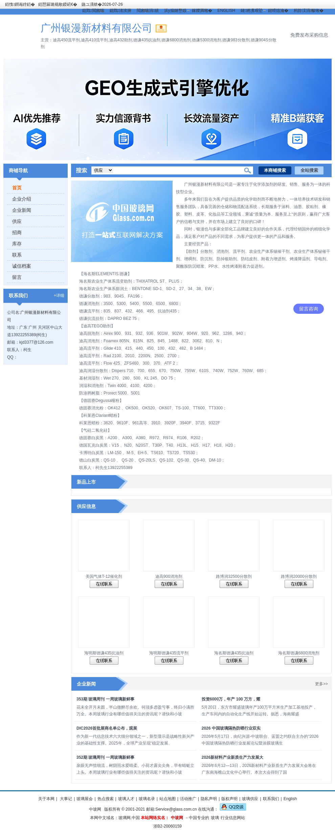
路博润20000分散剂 (298, 576)
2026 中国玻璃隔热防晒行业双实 (231, 728)
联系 (17, 255)
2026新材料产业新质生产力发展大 (233, 757)
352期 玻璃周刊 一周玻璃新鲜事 (105, 757)
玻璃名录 (147, 798)
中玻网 (95, 809)
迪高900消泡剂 (168, 576)
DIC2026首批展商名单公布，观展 (106, 728)
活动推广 (188, 798)
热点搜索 (105, 798)
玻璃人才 (126, 798)
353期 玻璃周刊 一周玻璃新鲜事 (105, 699)
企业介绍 (21, 199)
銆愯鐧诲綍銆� (20, 4)
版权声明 (229, 798)
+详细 (59, 295)
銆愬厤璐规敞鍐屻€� (57, 4)
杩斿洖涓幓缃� (308, 10)
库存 (17, 243)
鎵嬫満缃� (202, 10)
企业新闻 (21, 210)
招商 (17, 232)
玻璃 (215, 817)
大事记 (65, 798)
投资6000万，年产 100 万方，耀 (231, 699)
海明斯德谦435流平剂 (168, 653)
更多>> (321, 684)
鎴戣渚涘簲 (120, 10)
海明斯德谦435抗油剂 (104, 653)
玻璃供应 (250, 798)
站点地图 (167, 798)
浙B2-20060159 (167, 826)
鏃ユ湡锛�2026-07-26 (102, 4)
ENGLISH (227, 10)
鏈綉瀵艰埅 (251, 10)
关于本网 (46, 798)
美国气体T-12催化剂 (104, 576)
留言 (17, 277)
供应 (17, 221)
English (290, 798)
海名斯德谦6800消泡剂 (299, 653)
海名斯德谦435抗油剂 (233, 653)
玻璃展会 (84, 798)
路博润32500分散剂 (233, 576)
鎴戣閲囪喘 (93, 10)
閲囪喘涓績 (147, 10)
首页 (17, 187)
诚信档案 (21, 266)
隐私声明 (209, 798)
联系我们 (271, 798)
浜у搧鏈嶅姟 (175, 10)
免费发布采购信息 (309, 35)
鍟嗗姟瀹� (278, 10)
